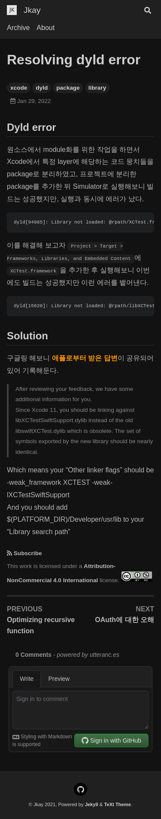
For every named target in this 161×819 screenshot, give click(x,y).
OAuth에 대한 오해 (124, 619)
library (97, 88)
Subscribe (28, 553)
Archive (18, 27)
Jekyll (91, 804)
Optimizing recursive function (41, 625)
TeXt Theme (117, 804)
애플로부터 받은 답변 (85, 358)
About (45, 27)
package (67, 88)
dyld (42, 88)
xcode (18, 88)
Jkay (32, 10)
